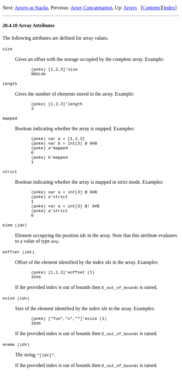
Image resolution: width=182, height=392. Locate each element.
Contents (151, 7)
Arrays (130, 7)
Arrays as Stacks (31, 7)
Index (169, 7)
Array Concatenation (91, 7)
